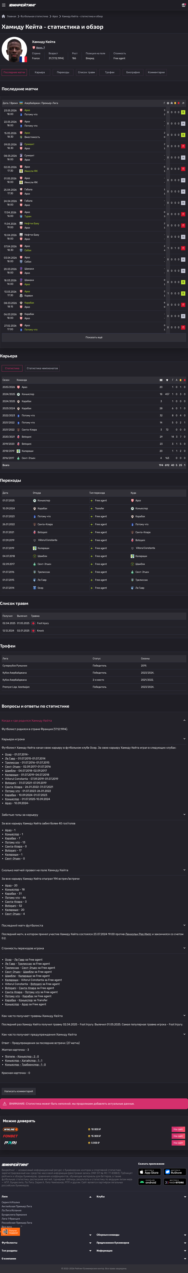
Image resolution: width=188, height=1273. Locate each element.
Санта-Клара (13, 787)
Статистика (12, 368)
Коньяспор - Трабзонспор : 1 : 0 (25, 1064)
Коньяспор (12, 799)
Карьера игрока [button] (13, 739)
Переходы (63, 72)
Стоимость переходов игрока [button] (23, 948)
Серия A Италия (11, 1202)
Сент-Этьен (12, 766)
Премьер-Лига (49, 103)
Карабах (10, 795)
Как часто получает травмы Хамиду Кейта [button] (32, 1016)
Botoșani (10, 782)
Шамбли (10, 770)
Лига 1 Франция (11, 1218)
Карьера (40, 72)
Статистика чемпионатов (42, 368)
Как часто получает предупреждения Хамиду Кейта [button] (39, 1034)
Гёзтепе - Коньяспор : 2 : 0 (22, 1056)
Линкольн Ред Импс (138, 934)
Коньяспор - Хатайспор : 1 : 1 (23, 1060)
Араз (8, 803)
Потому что (12, 791)
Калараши (11, 774)
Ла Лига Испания (11, 1210)
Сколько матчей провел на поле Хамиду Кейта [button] (35, 870)
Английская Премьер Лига (17, 1206)
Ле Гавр (10, 758)
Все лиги (7, 1227)
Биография (133, 72)
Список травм (86, 72)
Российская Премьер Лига (17, 1222)
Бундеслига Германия (14, 1214)
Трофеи (109, 72)
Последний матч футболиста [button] (22, 925)
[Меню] (3, 5)
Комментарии (156, 72)
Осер (8, 754)
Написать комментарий (18, 1091)
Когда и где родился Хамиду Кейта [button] (27, 720)
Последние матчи (14, 72)
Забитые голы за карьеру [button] (20, 814)
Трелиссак (12, 762)
